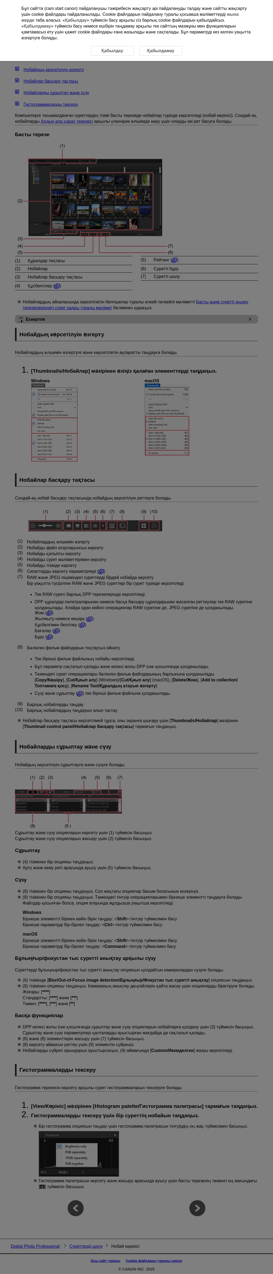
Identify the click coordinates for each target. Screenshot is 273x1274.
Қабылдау (76, 20)
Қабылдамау (37, 26)
